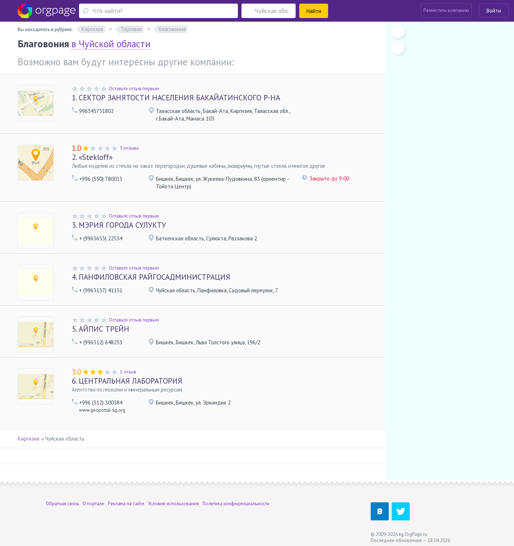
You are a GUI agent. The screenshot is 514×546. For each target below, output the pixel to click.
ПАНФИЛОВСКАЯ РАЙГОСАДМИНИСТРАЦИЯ (151, 277)
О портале (93, 504)
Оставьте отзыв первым (134, 89)
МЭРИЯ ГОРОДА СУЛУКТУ (119, 225)
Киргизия (28, 438)
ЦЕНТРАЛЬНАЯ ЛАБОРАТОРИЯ (127, 381)
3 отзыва (129, 148)
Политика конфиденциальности (235, 504)
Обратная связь (62, 504)
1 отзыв (128, 372)
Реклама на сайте (126, 504)
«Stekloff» (92, 157)
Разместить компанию (446, 10)
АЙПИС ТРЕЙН (100, 329)
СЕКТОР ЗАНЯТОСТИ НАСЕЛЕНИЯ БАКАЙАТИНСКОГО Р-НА (176, 97)
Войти (494, 10)
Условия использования (173, 504)
